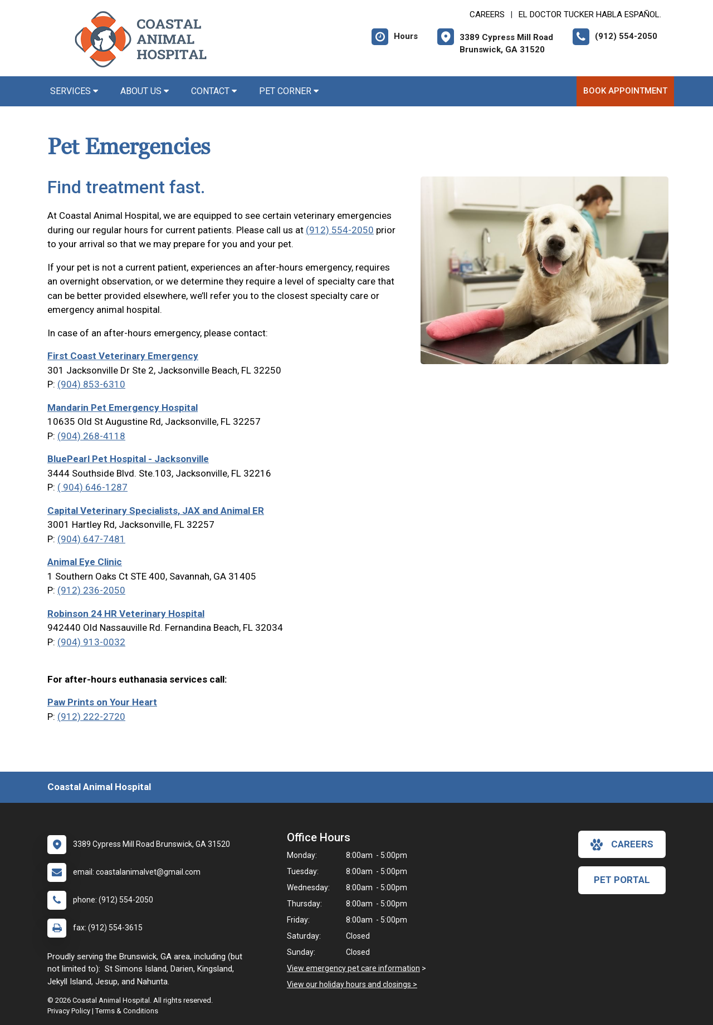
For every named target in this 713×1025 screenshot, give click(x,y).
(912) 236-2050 (91, 590)
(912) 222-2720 (91, 716)
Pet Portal (622, 879)
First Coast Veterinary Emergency (122, 355)
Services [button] (74, 91)
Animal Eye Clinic (84, 561)
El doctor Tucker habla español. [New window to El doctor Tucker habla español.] (590, 14)
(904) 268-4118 (91, 436)
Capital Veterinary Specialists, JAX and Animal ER (155, 510)
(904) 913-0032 (91, 642)
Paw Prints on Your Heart (102, 702)
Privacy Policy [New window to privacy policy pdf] (68, 1011)
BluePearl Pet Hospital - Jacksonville (128, 458)
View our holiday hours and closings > (352, 984)
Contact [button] (214, 91)
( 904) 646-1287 (92, 487)
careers (621, 844)
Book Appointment (625, 91)
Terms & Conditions (126, 1011)
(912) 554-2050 (340, 230)
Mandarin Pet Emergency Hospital (122, 407)
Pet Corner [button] (289, 91)
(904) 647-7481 (91, 539)
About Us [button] (144, 91)
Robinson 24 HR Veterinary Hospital (125, 613)
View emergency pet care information (353, 968)
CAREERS (487, 14)
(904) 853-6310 (91, 384)
